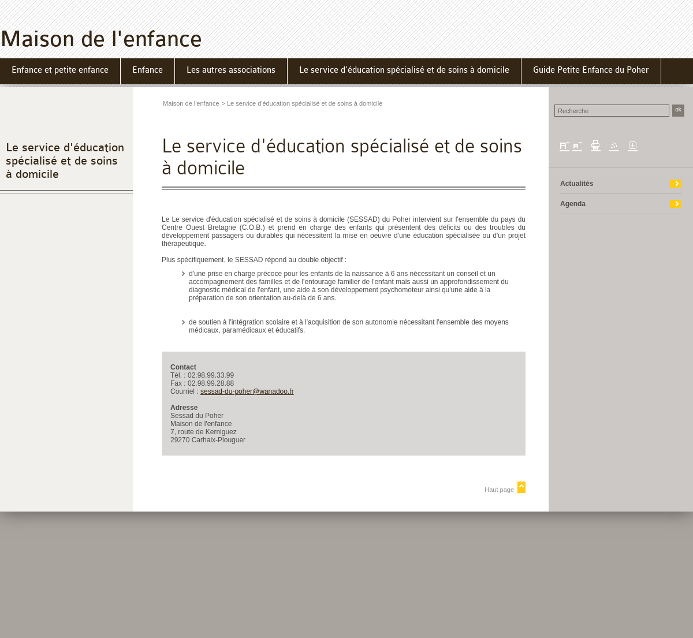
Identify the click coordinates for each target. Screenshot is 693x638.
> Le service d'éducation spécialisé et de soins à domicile (302, 103)
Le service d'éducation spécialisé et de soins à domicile (65, 161)
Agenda (573, 204)
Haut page (499, 489)
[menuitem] (60, 71)
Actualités (576, 184)
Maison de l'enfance (101, 39)
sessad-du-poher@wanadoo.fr (247, 391)
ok (678, 109)
